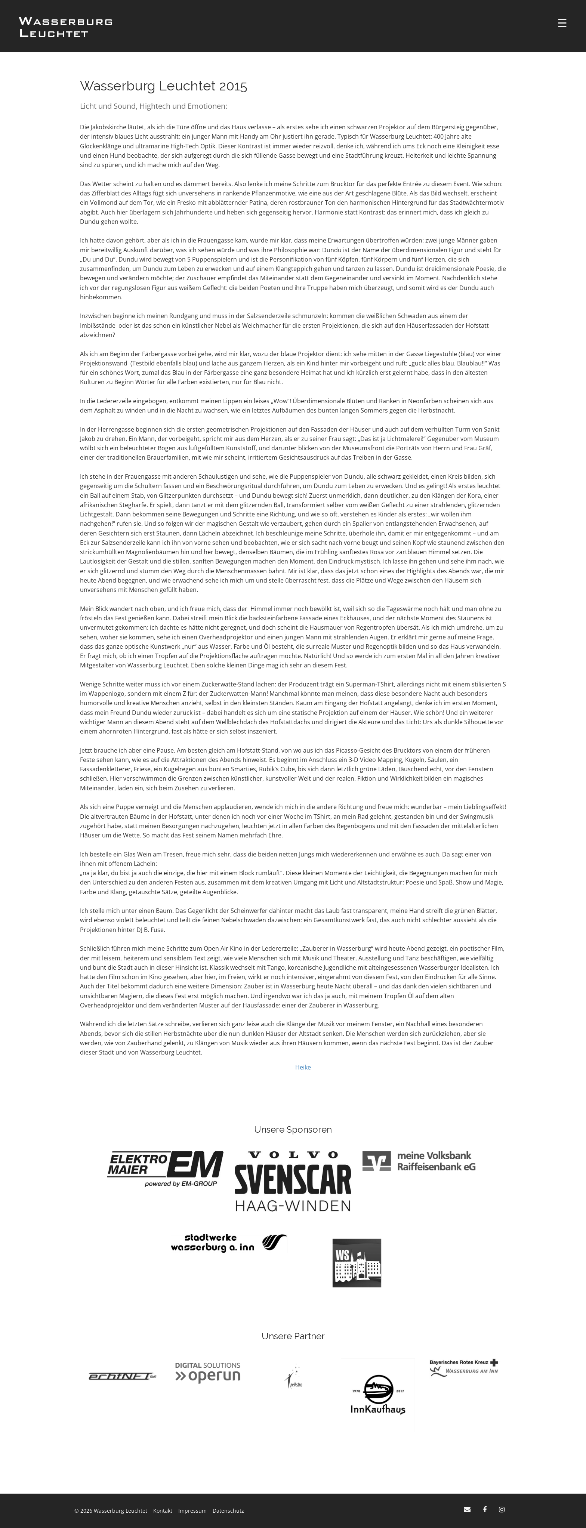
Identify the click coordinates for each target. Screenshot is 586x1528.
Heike (303, 1067)
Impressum (192, 1510)
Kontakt (162, 1510)
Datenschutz (228, 1510)
